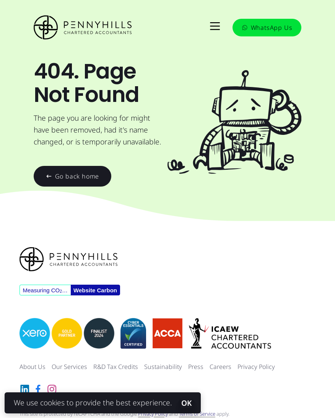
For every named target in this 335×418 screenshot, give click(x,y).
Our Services (69, 367)
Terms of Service (197, 413)
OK (186, 403)
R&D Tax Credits (115, 367)
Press (195, 367)
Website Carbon (95, 290)
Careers (220, 367)
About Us (33, 367)
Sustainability (163, 367)
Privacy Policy (256, 367)
